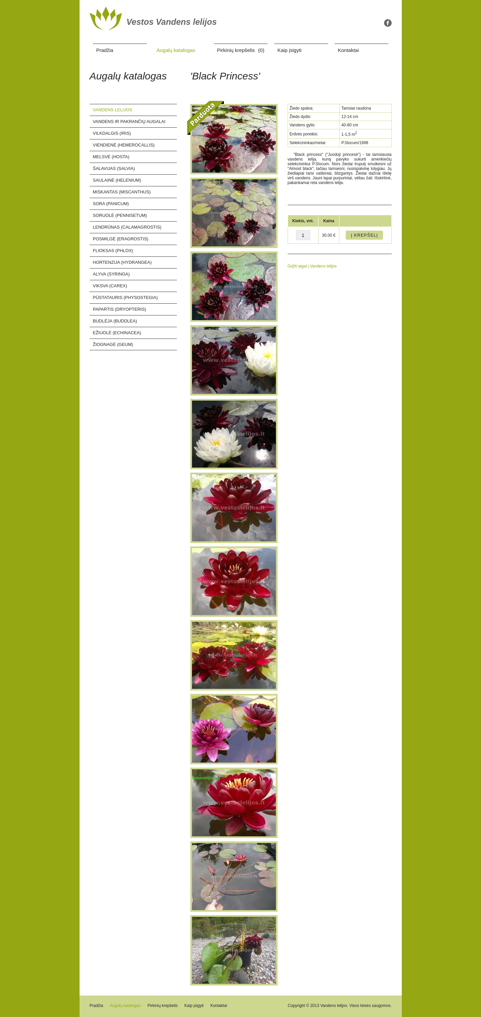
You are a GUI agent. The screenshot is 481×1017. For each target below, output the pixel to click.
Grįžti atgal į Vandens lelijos (312, 266)
